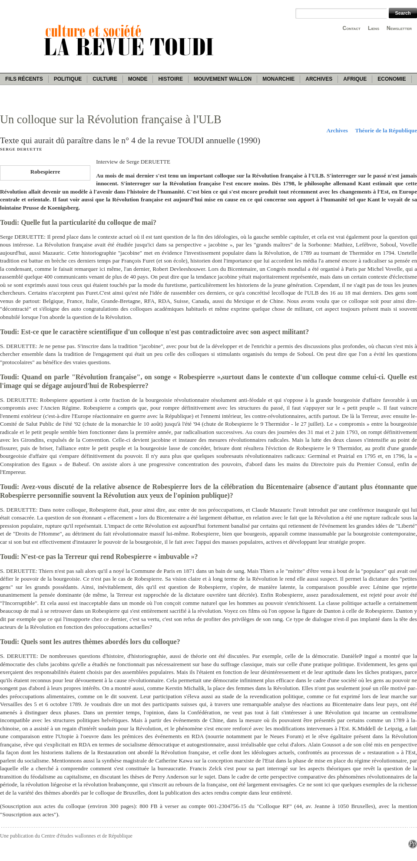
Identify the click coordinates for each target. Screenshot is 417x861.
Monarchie (278, 79)
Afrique (355, 79)
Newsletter (399, 28)
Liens (373, 28)
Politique (68, 79)
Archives (318, 79)
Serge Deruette (21, 149)
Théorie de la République (386, 130)
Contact (352, 28)
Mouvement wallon (223, 79)
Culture (105, 79)
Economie (391, 79)
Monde (138, 79)
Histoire (170, 79)
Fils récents (24, 79)
